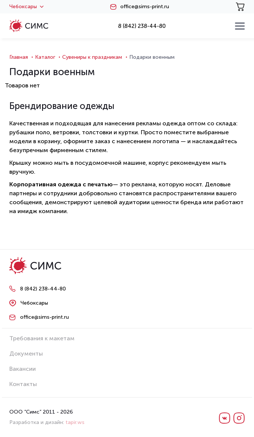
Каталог (45, 57)
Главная (18, 57)
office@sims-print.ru (144, 7)
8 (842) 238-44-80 (142, 26)
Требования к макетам (41, 338)
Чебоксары (26, 7)
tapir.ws (75, 422)
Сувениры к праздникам (92, 57)
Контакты (23, 384)
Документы (26, 353)
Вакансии (22, 368)
